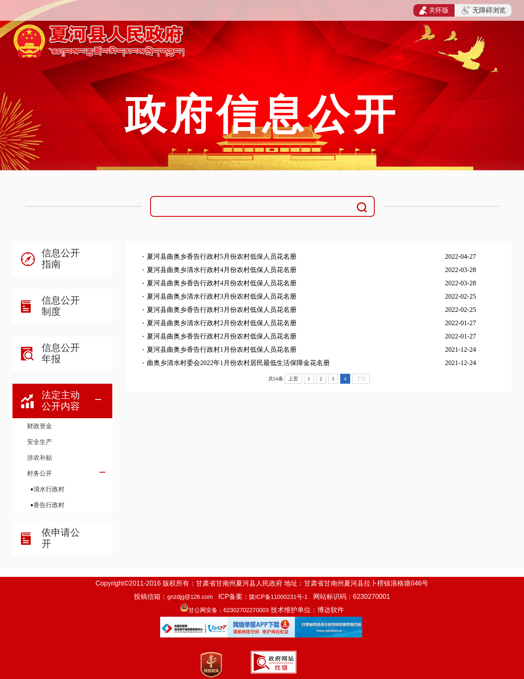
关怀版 (434, 10)
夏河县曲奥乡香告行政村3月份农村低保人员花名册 (222, 309)
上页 (293, 379)
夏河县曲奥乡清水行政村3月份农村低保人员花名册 (222, 296)
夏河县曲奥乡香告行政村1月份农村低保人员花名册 (222, 349)
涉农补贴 (39, 457)
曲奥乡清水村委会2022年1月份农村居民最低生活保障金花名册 (238, 362)
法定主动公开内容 (61, 401)
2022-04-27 (460, 256)
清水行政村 (48, 489)
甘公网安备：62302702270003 (228, 610)
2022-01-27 (460, 322)
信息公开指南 (61, 259)
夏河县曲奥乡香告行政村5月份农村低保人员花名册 (222, 256)
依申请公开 (61, 538)
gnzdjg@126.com (190, 596)
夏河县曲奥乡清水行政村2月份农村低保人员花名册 (222, 322)
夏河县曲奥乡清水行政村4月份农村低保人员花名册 (222, 269)
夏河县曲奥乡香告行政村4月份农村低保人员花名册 (222, 283)
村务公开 (39, 473)
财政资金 (39, 425)
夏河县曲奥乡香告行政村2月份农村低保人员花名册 (222, 336)
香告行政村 (48, 504)
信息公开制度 (61, 306)
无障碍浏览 (484, 10)
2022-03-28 (460, 269)
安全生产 (39, 441)
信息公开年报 (61, 353)
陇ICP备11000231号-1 (278, 596)
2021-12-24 (460, 349)
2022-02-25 (460, 296)
